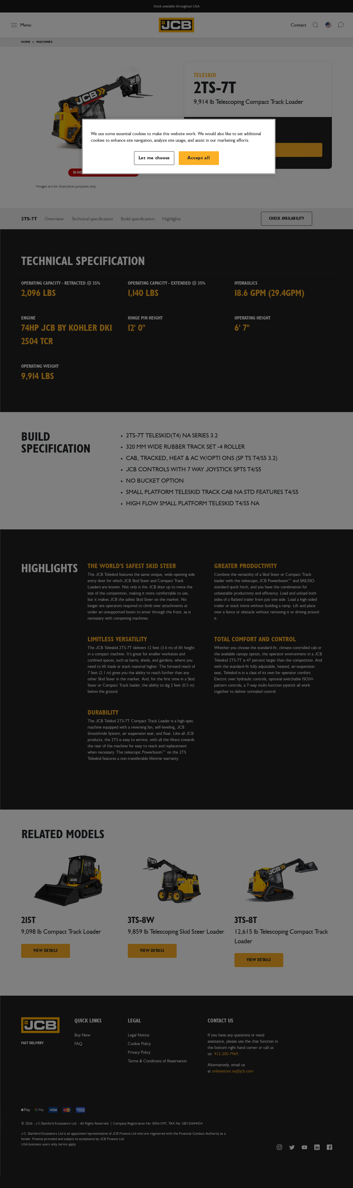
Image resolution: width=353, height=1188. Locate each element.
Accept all (198, 158)
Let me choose (154, 158)
